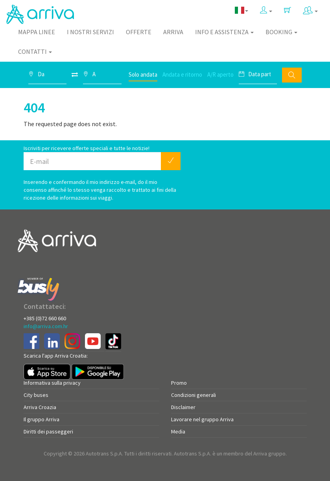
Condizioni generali (193, 394)
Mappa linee (36, 32)
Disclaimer (183, 407)
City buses (36, 394)
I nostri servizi (90, 32)
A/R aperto (220, 74)
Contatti (35, 51)
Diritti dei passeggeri (48, 431)
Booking (281, 32)
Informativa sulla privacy (52, 382)
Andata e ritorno (182, 74)
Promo (179, 382)
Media (178, 431)
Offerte (138, 32)
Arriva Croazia (40, 407)
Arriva (173, 32)
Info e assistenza (224, 32)
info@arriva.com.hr (46, 326)
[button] (266, 10)
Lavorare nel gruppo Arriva (202, 419)
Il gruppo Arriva (41, 419)
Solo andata (143, 74)
